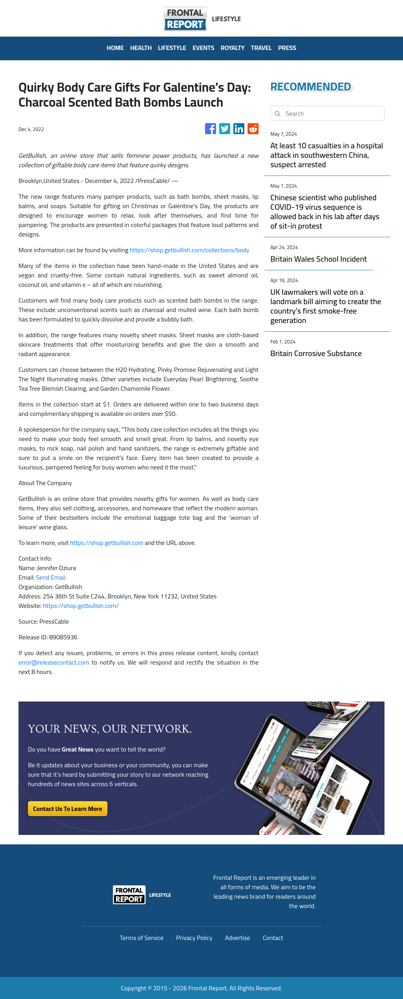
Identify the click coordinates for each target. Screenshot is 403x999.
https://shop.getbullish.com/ (81, 605)
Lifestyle (172, 48)
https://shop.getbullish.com (106, 542)
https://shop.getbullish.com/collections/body (189, 250)
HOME (115, 48)
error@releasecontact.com (53, 662)
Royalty (233, 48)
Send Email (51, 577)
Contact (273, 938)
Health (141, 48)
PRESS (287, 48)
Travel (261, 48)
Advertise (237, 938)
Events (203, 48)
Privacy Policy (194, 938)
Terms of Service (142, 938)
